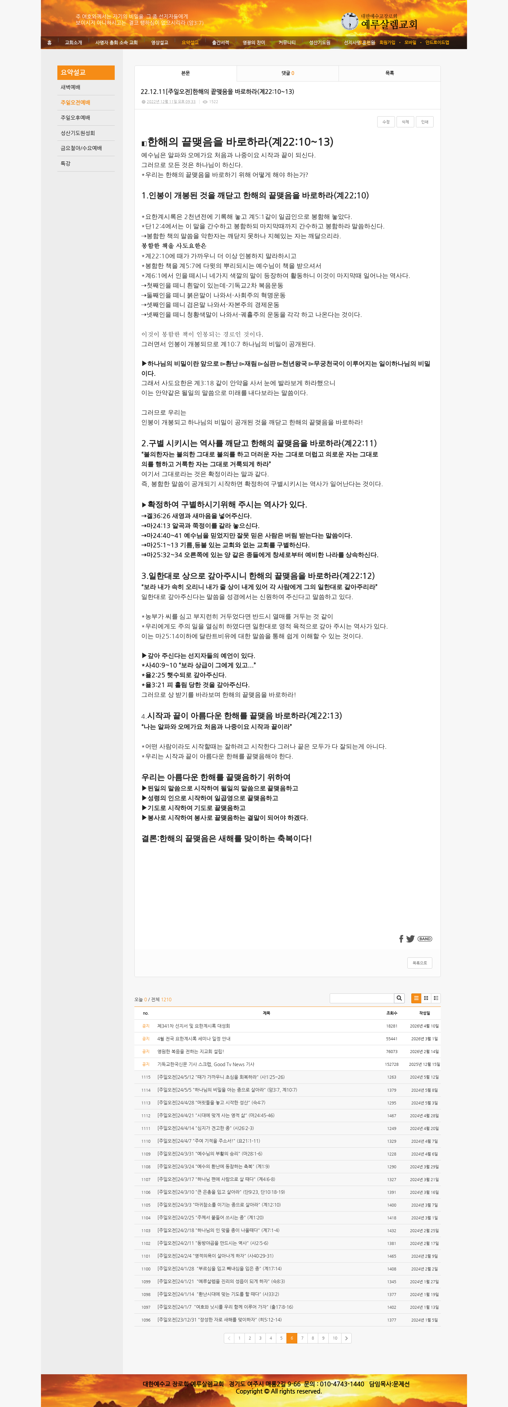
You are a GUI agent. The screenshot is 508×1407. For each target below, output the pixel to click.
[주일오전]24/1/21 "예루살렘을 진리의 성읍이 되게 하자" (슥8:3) (221, 1281)
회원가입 (387, 42)
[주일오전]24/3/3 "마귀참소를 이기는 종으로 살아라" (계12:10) (219, 1204)
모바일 (410, 42)
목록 (389, 73)
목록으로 (420, 963)
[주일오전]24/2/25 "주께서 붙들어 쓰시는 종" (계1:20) (211, 1217)
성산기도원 (319, 42)
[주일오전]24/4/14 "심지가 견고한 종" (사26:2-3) (206, 1128)
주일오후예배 (75, 118)
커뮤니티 (287, 42)
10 (335, 1338)
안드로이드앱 (437, 42)
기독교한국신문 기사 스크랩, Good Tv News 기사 (205, 1064)
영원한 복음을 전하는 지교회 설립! (190, 1051)
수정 (386, 122)
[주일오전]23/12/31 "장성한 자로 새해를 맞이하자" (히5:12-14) (220, 1319)
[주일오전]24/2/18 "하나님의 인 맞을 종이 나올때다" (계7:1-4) (219, 1230)
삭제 (405, 122)
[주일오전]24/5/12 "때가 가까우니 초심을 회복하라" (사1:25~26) (222, 1077)
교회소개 (73, 42)
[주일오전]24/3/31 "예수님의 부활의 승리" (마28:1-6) (210, 1153)
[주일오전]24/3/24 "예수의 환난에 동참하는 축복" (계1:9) (214, 1166)
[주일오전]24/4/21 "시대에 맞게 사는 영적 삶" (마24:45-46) (216, 1115)
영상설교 (159, 42)
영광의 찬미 (254, 42)
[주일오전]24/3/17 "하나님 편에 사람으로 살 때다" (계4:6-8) (217, 1179)
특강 (65, 163)
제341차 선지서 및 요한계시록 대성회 (193, 1025)
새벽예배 (70, 87)
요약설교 (190, 42)
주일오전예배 (75, 103)
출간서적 (220, 42)
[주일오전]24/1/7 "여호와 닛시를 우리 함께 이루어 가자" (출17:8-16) (225, 1306)
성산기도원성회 (78, 133)
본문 (185, 73)
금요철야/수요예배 (81, 148)
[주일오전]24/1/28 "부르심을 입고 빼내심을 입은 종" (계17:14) (220, 1268)
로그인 (364, 42)
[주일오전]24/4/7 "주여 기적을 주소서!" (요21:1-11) (209, 1140)
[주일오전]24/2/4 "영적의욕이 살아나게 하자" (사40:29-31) (216, 1255)
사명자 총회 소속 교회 (116, 42)
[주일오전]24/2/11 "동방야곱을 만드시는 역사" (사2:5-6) (213, 1243)
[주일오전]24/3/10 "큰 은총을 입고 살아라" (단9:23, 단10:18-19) (221, 1191)
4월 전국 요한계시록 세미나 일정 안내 (193, 1038)
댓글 (288, 73)
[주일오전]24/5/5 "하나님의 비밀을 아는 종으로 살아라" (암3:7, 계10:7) (228, 1089)
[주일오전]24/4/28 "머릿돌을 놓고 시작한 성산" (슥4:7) (212, 1102)
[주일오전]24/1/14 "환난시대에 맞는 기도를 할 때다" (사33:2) (219, 1294)
